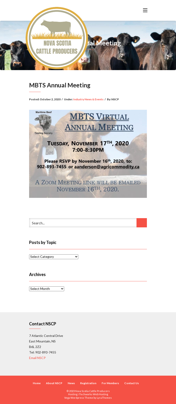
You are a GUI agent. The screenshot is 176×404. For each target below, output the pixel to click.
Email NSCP (37, 358)
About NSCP (54, 383)
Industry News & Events (88, 99)
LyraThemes (104, 397)
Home (37, 383)
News (71, 383)
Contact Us (131, 383)
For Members (110, 383)
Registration (88, 383)
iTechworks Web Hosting (93, 394)
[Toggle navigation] (145, 10)
